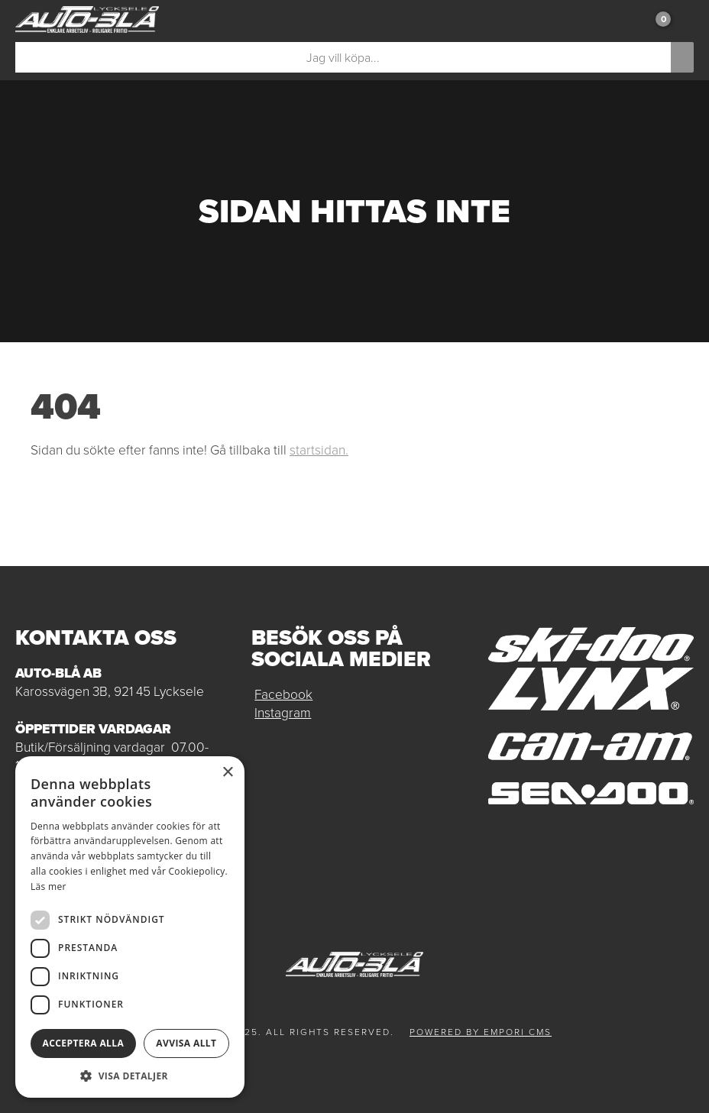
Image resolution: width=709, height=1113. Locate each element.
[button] (130, 1075)
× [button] (227, 772)
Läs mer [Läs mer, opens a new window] (48, 886)
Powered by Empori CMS (481, 1032)
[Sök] (343, 57)
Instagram (282, 713)
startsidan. (319, 450)
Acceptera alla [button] (84, 1043)
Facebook (283, 694)
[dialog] (129, 927)
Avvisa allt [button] (186, 1043)
